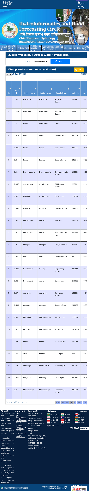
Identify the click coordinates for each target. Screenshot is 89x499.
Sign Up (81, 3)
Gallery (68, 48)
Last (85, 404)
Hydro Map (45, 47)
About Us (4, 47)
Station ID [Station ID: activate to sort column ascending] (16, 91)
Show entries (16, 74)
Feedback (78, 48)
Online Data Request (12, 48)
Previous (65, 403)
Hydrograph (23, 48)
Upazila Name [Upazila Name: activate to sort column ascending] (61, 93)
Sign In (81, 7)
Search (60, 61)
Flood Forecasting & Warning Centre (21, 428)
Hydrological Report (55, 47)
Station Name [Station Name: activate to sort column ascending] (29, 93)
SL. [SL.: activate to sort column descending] (9, 93)
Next (79, 403)
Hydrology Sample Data (35, 48)
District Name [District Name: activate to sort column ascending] (45, 93)
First (58, 403)
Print (78, 69)
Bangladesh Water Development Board (21, 419)
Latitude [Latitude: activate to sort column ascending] (75, 93)
